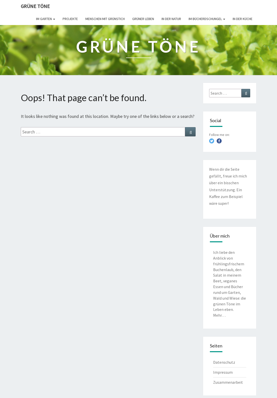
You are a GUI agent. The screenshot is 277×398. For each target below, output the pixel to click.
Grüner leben (143, 19)
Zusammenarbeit (228, 382)
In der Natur (171, 19)
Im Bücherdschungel (207, 19)
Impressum (223, 372)
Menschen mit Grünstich (105, 19)
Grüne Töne (35, 6)
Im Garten (45, 19)
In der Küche (242, 19)
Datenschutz (224, 362)
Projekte (70, 19)
